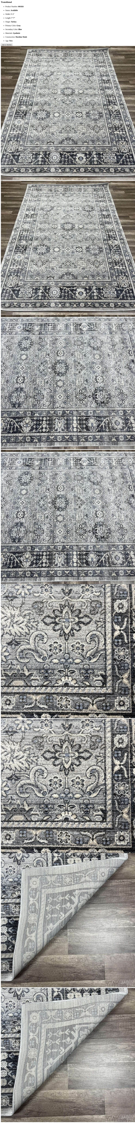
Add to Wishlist (7, 45)
